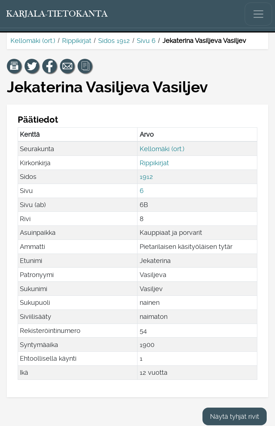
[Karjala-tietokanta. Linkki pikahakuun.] (57, 14)
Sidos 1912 (114, 40)
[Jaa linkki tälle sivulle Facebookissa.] (49, 66)
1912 (146, 176)
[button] (14, 66)
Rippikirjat (76, 40)
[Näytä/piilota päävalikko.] (258, 14)
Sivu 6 (146, 40)
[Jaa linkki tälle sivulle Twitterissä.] (32, 66)
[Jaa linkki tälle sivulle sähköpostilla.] (67, 66)
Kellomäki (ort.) (32, 40)
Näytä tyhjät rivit (234, 416)
